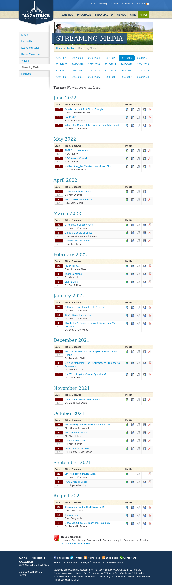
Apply (143, 14)
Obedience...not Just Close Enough (84, 109)
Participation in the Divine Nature (82, 399)
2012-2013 (78, 70)
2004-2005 (110, 76)
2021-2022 (126, 58)
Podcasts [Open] (26, 73)
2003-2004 (126, 76)
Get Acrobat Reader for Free (76, 543)
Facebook (63, 557)
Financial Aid (104, 14)
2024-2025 (78, 58)
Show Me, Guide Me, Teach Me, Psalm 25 (87, 523)
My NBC (121, 14)
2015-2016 (126, 64)
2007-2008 (61, 76)
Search (114, 3)
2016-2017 (110, 64)
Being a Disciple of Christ (78, 232)
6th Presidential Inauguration (80, 473)
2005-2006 (94, 76)
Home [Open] (59, 48)
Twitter (78, 557)
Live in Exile (71, 281)
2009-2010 (126, 70)
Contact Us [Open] (129, 557)
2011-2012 (94, 70)
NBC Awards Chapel (76, 158)
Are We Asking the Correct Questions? (85, 374)
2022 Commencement (77, 150)
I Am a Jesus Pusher (76, 481)
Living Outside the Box (77, 448)
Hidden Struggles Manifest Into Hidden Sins (88, 166)
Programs (84, 14)
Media (70, 48)
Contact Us (127, 3)
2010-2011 (110, 70)
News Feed (94, 557)
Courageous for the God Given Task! (84, 507)
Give (133, 14)
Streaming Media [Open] (30, 67)
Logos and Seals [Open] (30, 47)
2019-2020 (61, 64)
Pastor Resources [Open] (31, 54)
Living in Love (72, 265)
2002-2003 (143, 76)
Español (141, 3)
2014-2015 (143, 64)
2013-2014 (61, 70)
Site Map (103, 3)
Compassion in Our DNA (78, 240)
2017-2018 (94, 64)
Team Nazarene (73, 273)
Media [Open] (24, 34)
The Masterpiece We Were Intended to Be (87, 424)
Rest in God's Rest (75, 440)
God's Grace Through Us (78, 315)
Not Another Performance (78, 191)
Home (92, 3)
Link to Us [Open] (26, 41)
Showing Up (71, 515)
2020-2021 (143, 58)
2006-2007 (78, 76)
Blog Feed (112, 557)
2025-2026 (61, 58)
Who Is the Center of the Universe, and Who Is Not (92, 125)
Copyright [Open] (84, 562)
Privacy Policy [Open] (69, 562)
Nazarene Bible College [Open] (110, 562)
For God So (71, 117)
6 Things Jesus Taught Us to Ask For (84, 307)
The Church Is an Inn (76, 432)
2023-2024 (94, 58)
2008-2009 (143, 70)
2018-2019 (78, 64)
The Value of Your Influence (79, 199)
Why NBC (67, 14)
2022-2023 (110, 58)
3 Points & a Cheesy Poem (79, 224)
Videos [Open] (25, 60)
